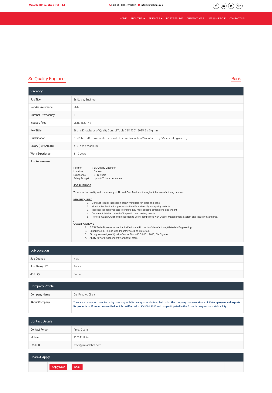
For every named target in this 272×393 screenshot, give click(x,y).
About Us (138, 18)
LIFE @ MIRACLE (217, 18)
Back (236, 78)
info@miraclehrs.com (152, 5)
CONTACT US (237, 18)
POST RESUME (174, 18)
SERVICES (155, 18)
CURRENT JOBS (195, 18)
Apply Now (58, 366)
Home (123, 18)
